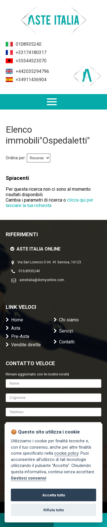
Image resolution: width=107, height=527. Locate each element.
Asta (13, 328)
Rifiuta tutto (53, 510)
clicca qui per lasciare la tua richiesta (49, 202)
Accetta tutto (53, 495)
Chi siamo (66, 320)
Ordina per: (16, 158)
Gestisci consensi (28, 478)
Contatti (64, 342)
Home (14, 320)
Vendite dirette (23, 344)
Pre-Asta (17, 336)
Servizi (63, 331)
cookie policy (66, 453)
